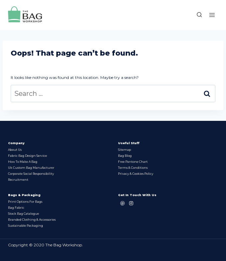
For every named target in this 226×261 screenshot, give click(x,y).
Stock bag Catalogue (23, 213)
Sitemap (124, 149)
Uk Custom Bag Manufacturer (31, 167)
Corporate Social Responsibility (31, 173)
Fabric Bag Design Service (27, 155)
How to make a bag (22, 161)
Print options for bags (25, 201)
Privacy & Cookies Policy (135, 173)
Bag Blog (125, 155)
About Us (15, 149)
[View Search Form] (196, 15)
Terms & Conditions (133, 167)
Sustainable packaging (25, 225)
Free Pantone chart (133, 161)
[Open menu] (212, 15)
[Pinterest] (122, 203)
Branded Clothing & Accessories (32, 219)
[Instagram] (131, 203)
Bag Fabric (16, 207)
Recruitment (18, 179)
